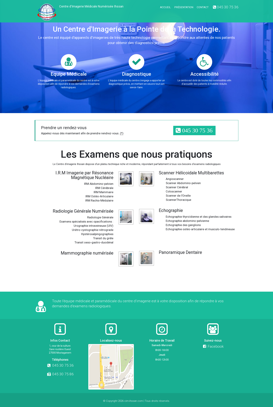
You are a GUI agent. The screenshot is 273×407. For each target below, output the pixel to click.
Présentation (183, 7)
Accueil (165, 7)
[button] (194, 130)
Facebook (213, 346)
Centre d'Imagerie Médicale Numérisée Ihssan (91, 6)
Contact (203, 7)
